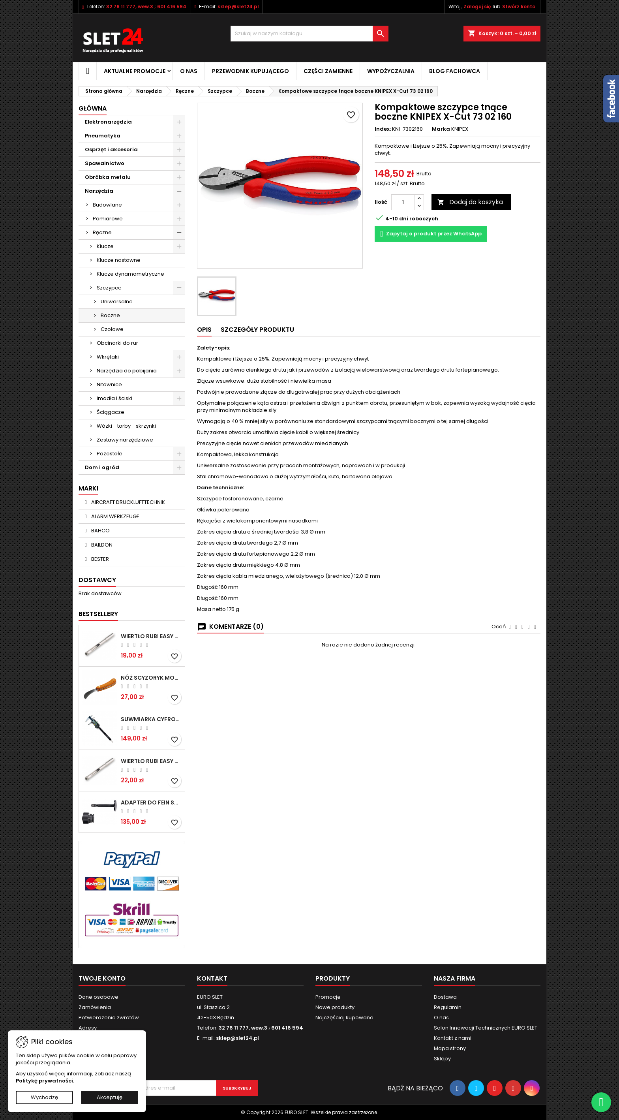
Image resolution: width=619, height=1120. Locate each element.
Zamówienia (95, 1007)
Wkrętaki (108, 357)
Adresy (88, 1028)
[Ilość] (403, 202)
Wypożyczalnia (391, 71)
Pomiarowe (108, 218)
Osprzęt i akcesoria (111, 149)
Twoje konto (102, 978)
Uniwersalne (117, 301)
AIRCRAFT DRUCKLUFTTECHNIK (127, 502)
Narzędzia (99, 191)
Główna (93, 108)
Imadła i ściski (114, 398)
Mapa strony (450, 1048)
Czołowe (112, 329)
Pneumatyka (102, 135)
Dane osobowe (98, 997)
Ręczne (102, 232)
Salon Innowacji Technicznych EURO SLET (485, 1028)
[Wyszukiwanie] (309, 33)
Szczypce (109, 287)
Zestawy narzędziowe (125, 439)
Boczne (110, 315)
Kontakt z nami (452, 1038)
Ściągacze (110, 412)
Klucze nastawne (119, 260)
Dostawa (445, 997)
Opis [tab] (204, 329)
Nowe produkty (335, 1007)
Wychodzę (44, 1097)
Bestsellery (98, 613)
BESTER (99, 559)
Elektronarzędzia (108, 122)
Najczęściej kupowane (344, 1017)
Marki (88, 488)
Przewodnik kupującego (250, 71)
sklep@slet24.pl (238, 6)
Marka (441, 129)
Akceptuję (109, 1097)
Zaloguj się (477, 6)
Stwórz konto (518, 6)
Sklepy (442, 1058)
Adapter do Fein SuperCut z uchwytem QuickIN (151, 802)
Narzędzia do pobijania (127, 370)
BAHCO (100, 530)
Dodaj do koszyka (470, 202)
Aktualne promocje (134, 71)
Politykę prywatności (44, 1080)
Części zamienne (328, 71)
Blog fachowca (454, 71)
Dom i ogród (102, 467)
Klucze (105, 246)
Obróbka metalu (108, 177)
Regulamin (447, 1007)
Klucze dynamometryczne (130, 274)
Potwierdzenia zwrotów (109, 1017)
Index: (383, 129)
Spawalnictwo (104, 163)
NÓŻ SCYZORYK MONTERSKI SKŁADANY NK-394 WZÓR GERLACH (151, 678)
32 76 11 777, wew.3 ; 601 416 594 (146, 6)
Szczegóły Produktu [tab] (257, 329)
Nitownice (109, 384)
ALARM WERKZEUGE (114, 516)
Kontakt (212, 978)
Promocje (328, 997)
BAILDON (101, 545)
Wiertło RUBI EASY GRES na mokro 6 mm (151, 636)
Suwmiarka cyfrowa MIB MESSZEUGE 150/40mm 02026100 (151, 719)
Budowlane (107, 205)
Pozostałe (109, 453)
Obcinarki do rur (117, 343)
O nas (188, 71)
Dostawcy (97, 579)
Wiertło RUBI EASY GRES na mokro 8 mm (151, 761)
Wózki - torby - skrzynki (126, 426)
